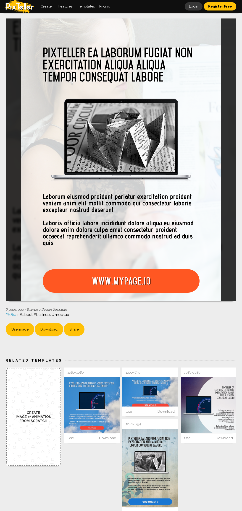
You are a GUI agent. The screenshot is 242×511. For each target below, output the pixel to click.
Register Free (220, 6)
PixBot (11, 314)
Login (193, 6)
